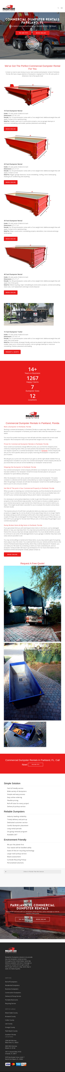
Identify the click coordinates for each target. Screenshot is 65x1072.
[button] (62, 8)
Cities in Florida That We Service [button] (24, 871)
